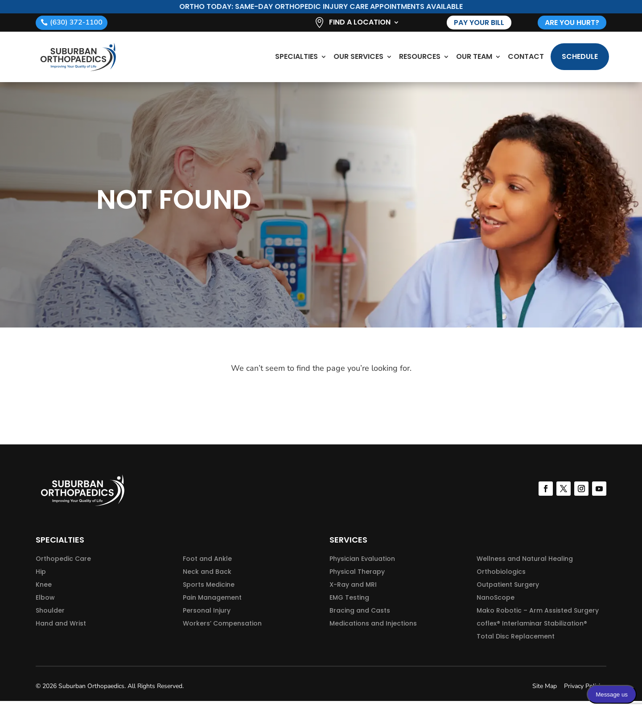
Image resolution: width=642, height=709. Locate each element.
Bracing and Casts (359, 618)
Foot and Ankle (207, 566)
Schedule (580, 60)
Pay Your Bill (479, 22)
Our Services (358, 60)
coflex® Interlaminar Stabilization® (532, 631)
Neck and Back (207, 579)
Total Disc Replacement (516, 644)
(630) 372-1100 (76, 22)
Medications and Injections (373, 631)
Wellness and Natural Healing (525, 566)
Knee (44, 592)
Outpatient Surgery (508, 592)
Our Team (474, 60)
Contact (526, 60)
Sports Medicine (209, 592)
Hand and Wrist (61, 631)
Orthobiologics (501, 579)
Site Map (544, 694)
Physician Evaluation (362, 566)
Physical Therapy (357, 579)
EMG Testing (349, 605)
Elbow (45, 605)
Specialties (296, 60)
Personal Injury (206, 618)
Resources (419, 60)
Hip (41, 579)
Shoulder (50, 618)
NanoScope (495, 605)
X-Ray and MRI (353, 592)
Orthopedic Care (63, 566)
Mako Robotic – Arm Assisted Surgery (538, 618)
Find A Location (360, 23)
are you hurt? (572, 22)
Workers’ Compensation (222, 631)
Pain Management (212, 605)
